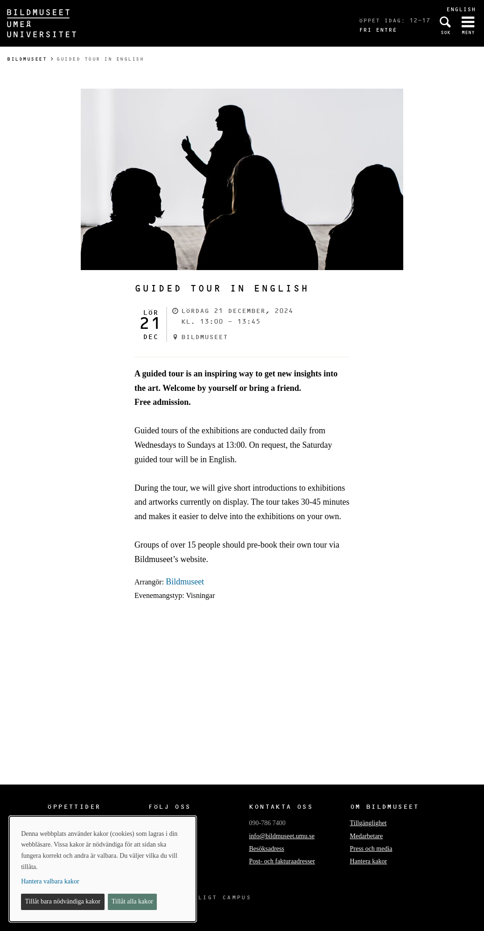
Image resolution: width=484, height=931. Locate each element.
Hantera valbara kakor (50, 881)
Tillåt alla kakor (132, 901)
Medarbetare (366, 836)
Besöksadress (266, 848)
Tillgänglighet (368, 823)
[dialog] (102, 869)
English (461, 9)
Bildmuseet (27, 59)
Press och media (371, 848)
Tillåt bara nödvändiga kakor (63, 901)
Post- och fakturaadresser (282, 861)
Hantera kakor (368, 861)
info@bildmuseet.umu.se (281, 836)
